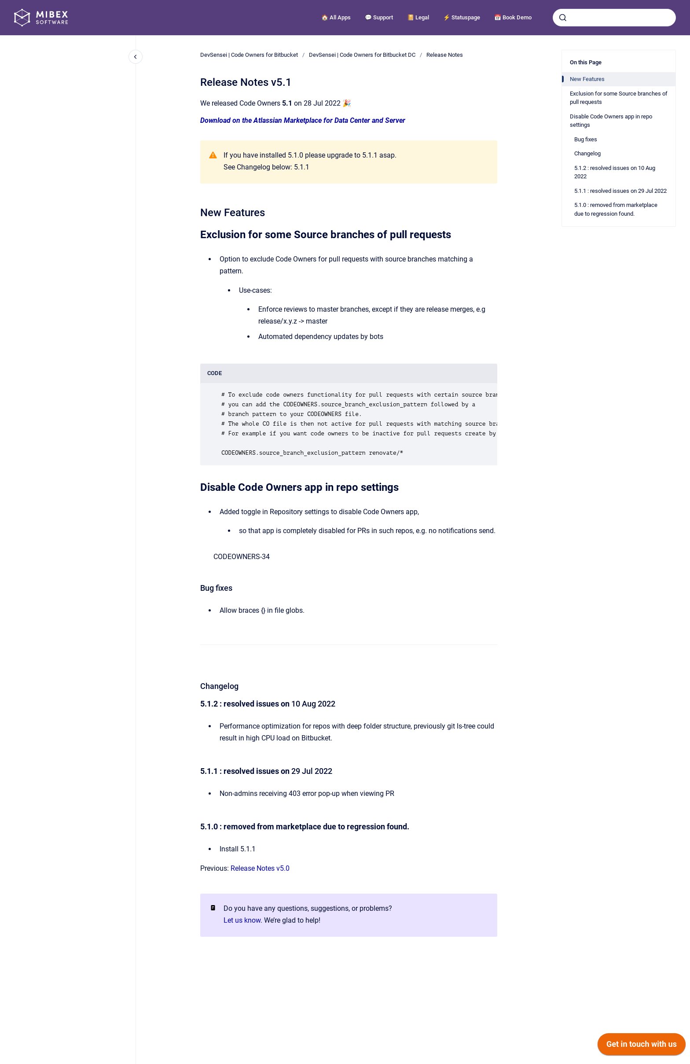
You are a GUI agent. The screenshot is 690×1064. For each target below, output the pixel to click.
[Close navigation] (135, 57)
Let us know (242, 920)
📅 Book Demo (513, 17)
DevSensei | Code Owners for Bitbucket (249, 55)
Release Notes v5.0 (260, 868)
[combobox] (614, 17)
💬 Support (379, 17)
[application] (641, 1046)
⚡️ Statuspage (461, 17)
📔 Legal (418, 17)
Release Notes (444, 55)
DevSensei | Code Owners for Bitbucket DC (362, 55)
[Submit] (563, 18)
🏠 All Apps (336, 17)
